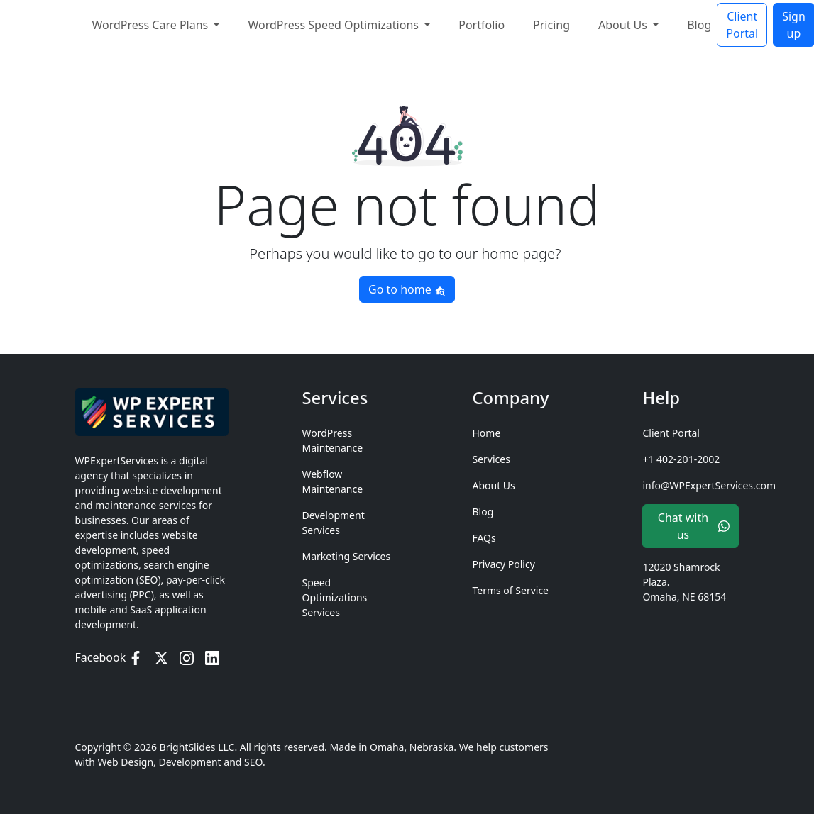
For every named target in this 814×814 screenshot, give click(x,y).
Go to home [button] (407, 289)
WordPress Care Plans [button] (151, 23)
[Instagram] (187, 657)
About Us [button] (624, 23)
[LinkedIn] (212, 657)
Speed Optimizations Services (334, 597)
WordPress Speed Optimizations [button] (335, 23)
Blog (699, 23)
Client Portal (742, 23)
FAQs (483, 538)
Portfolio (481, 23)
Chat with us (694, 526)
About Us (493, 485)
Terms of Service (510, 590)
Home (486, 433)
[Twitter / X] (161, 657)
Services (491, 459)
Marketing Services (346, 556)
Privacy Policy (503, 564)
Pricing (551, 23)
